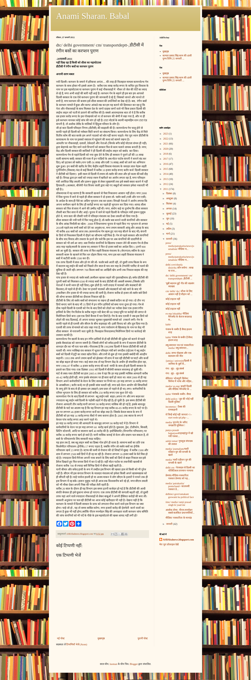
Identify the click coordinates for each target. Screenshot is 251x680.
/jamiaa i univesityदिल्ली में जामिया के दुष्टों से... (178, 362)
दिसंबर (169, 193)
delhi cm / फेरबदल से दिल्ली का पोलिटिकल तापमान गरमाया (180, 469)
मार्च (168, 233)
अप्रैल (169, 228)
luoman (113, 664)
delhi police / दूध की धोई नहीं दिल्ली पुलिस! (180, 400)
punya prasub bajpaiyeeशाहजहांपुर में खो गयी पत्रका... (179, 433)
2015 (166, 169)
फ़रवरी (169, 239)
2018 (166, 154)
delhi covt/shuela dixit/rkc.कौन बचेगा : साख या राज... (179, 267)
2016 (166, 164)
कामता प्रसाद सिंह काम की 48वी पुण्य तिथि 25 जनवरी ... (177, 57)
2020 (166, 149)
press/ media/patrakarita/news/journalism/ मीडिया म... (180, 246)
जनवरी (169, 524)
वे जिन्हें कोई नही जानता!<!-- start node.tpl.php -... (179, 416)
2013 (166, 179)
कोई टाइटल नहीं (173, 299)
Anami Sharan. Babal (92, 16)
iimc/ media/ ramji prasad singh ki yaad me (178, 503)
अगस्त (169, 208)
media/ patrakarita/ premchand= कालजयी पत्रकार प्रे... (178, 486)
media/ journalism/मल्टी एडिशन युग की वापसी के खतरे (178, 452)
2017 (166, 158)
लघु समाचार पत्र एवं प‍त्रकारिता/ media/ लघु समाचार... (180, 347)
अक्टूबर (170, 198)
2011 (166, 189)
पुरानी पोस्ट (143, 638)
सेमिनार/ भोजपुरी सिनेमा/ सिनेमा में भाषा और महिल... (179, 380)
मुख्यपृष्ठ (101, 638)
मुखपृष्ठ (166, 51)
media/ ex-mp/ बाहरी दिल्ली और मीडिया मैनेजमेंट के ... (179, 388)
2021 (166, 143)
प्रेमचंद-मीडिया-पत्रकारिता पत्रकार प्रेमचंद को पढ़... (178, 477)
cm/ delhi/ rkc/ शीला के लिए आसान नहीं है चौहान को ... (179, 293)
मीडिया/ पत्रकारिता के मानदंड (179, 517)
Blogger (134, 664)
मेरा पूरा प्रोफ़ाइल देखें (169, 544)
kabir (168, 324)
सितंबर (169, 203)
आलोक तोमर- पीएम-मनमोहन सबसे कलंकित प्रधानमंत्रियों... (180, 511)
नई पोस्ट (61, 638)
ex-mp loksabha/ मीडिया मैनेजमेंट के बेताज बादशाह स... (179, 316)
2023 (166, 133)
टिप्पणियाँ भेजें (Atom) (76, 644)
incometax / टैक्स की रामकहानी (175, 408)
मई (167, 223)
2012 (166, 184)
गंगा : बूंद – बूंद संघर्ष (175, 368)
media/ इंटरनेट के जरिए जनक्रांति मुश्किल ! (176, 424)
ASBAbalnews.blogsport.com (178, 539)
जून (168, 218)
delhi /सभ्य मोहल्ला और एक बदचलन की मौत (179, 354)
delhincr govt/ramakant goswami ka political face (180, 495)
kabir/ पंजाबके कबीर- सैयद (178, 394)
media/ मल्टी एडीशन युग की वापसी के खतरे (178, 461)
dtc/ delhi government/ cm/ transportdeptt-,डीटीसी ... (179, 277)
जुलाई (169, 213)
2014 (166, 174)
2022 (166, 138)
